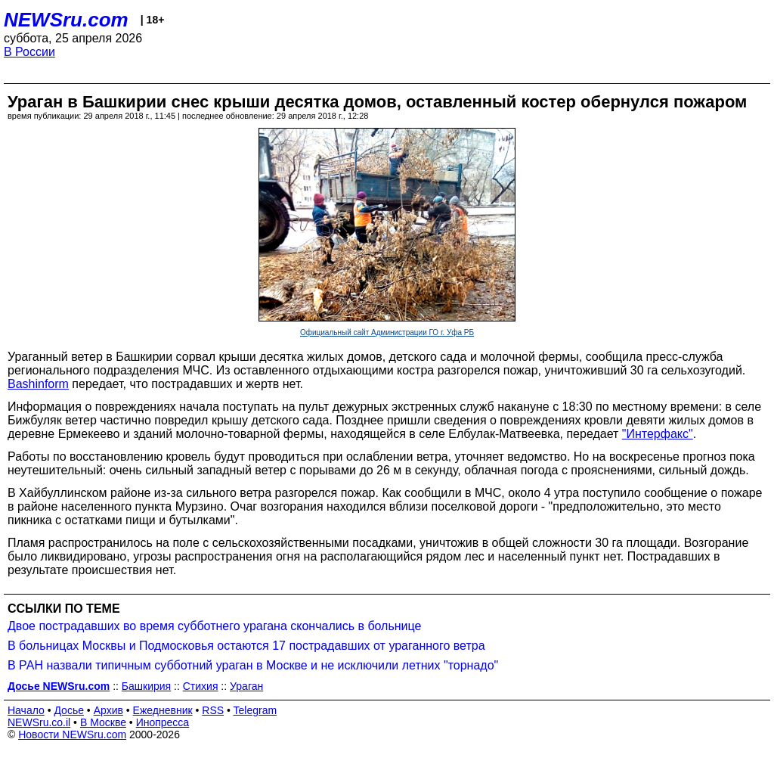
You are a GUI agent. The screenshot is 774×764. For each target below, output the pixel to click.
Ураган (246, 686)
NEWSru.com (66, 19)
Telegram (255, 710)
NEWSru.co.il (39, 722)
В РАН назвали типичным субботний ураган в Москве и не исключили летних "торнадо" (253, 665)
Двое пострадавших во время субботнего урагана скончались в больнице (214, 626)
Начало (26, 710)
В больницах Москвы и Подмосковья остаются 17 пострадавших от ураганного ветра (246, 645)
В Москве (103, 722)
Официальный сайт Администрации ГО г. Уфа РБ (387, 332)
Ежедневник (163, 710)
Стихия (200, 686)
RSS (213, 710)
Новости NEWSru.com (72, 734)
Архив (108, 710)
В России (29, 51)
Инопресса (163, 722)
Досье (69, 710)
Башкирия (146, 686)
